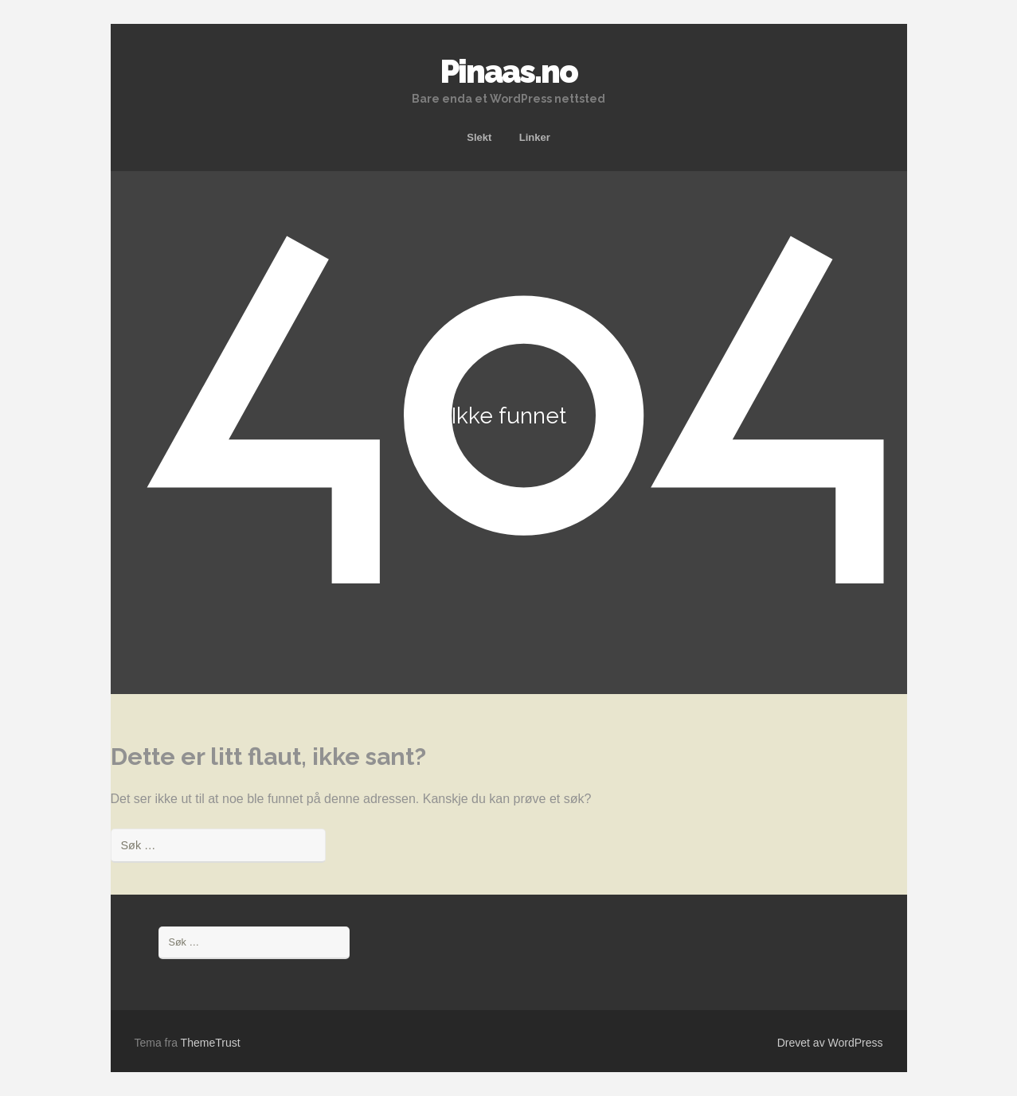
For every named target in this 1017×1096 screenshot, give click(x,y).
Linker (534, 137)
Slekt (479, 137)
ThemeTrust (211, 1042)
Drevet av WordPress (830, 1042)
